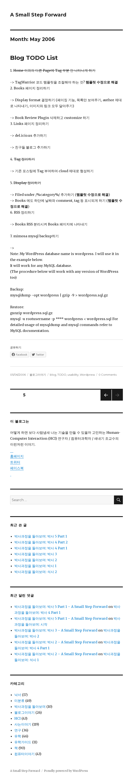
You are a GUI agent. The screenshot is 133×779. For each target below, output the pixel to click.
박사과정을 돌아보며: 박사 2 (35, 560)
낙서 (17, 695)
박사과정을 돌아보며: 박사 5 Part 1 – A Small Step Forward (60, 606)
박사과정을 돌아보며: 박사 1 (35, 566)
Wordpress (87, 374)
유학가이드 (22, 742)
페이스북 (17, 468)
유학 (17, 736)
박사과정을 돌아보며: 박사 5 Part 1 (40, 536)
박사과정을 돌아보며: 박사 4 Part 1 (40, 548)
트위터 (15, 462)
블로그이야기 (38, 374)
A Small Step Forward (38, 15)
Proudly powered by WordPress (66, 771)
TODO (61, 374)
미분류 (19, 701)
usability (73, 374)
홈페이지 (17, 456)
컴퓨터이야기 (24, 754)
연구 (17, 730)
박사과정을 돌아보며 (30, 706)
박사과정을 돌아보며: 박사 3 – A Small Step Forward (55, 630)
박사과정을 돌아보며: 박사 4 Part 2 (41, 542)
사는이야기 (22, 724)
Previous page (105, 400)
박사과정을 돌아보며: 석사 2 (35, 572)
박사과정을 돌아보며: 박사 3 (35, 554)
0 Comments (108, 374)
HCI (17, 718)
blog (53, 374)
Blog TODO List (34, 57)
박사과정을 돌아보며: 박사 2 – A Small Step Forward (55, 642)
